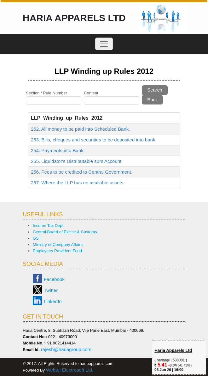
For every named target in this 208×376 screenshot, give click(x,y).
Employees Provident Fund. (58, 250)
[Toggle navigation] (104, 44)
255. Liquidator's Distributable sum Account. (77, 161)
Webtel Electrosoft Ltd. (70, 370)
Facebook (54, 279)
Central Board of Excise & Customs (65, 232)
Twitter (51, 290)
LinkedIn (53, 301)
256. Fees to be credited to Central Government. (81, 172)
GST (37, 238)
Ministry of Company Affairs (58, 244)
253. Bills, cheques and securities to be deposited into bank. (94, 139)
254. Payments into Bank (57, 150)
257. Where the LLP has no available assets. (77, 182)
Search (154, 90)
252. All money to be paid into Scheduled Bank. (80, 129)
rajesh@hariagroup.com (66, 349)
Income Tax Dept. (49, 225)
